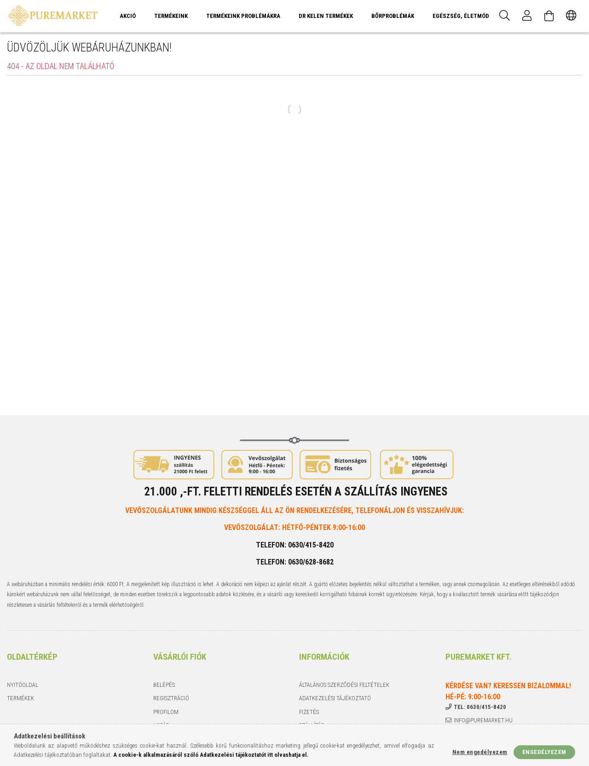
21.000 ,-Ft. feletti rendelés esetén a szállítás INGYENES (296, 491)
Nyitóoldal (22, 684)
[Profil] (527, 16)
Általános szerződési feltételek (344, 684)
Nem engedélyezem (480, 752)
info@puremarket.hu (483, 720)
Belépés (164, 684)
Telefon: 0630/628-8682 (295, 562)
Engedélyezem (544, 752)
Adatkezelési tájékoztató (335, 698)
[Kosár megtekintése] (549, 16)
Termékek (20, 698)
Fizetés (309, 711)
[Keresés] (505, 16)
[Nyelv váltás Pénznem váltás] (571, 16)
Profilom (166, 711)
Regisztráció (171, 698)
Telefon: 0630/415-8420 (295, 545)
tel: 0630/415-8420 (480, 706)
